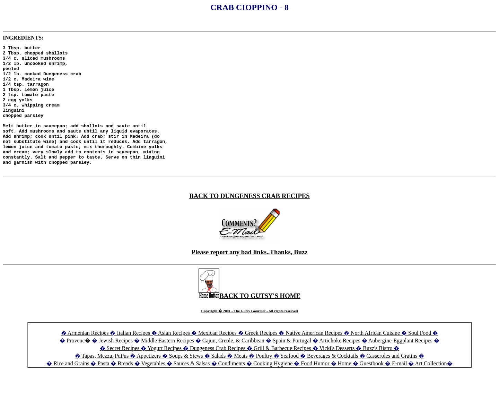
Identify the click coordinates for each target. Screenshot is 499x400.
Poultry (264, 381)
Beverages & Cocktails (333, 381)
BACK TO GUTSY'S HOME (249, 320)
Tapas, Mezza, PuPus (105, 381)
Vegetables (153, 388)
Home (344, 388)
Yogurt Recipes (165, 373)
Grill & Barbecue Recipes (283, 373)
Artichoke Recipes (339, 365)
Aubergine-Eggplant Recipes (400, 365)
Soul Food (419, 358)
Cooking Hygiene (273, 388)
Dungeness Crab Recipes (217, 373)
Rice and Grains (71, 388)
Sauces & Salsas (192, 388)
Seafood (290, 381)
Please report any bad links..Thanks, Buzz (249, 277)
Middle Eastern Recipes (168, 365)
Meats (240, 381)
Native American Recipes (314, 358)
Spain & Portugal (292, 365)
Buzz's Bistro (377, 373)
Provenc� (78, 365)
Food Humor (316, 388)
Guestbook (372, 388)
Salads (218, 381)
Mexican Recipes (218, 358)
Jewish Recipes (116, 365)
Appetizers (149, 381)
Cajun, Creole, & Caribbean (233, 365)
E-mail (399, 388)
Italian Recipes (134, 358)
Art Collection (431, 388)
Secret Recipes (123, 373)
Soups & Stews (186, 381)
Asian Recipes (174, 358)
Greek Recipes (261, 358)
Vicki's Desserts (337, 373)
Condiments (231, 388)
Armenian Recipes (88, 358)
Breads (125, 388)
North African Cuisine (375, 358)
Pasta (103, 388)
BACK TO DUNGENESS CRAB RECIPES (249, 220)
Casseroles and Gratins (392, 381)
